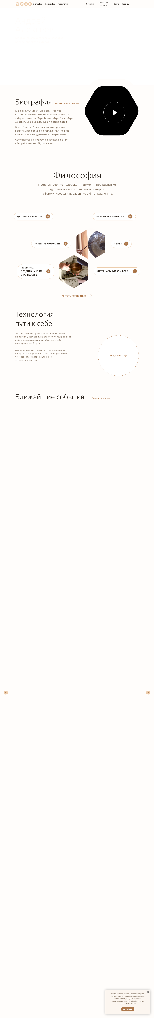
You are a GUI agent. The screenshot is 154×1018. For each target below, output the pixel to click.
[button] (114, 112)
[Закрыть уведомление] (148, 992)
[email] (108, 894)
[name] (108, 884)
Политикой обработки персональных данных (107, 929)
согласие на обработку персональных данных (114, 923)
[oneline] (108, 915)
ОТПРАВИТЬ (108, 944)
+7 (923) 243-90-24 (30, 923)
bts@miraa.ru (28, 927)
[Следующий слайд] (148, 458)
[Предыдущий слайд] (6, 458)
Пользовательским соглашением (107, 928)
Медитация (72, 445)
